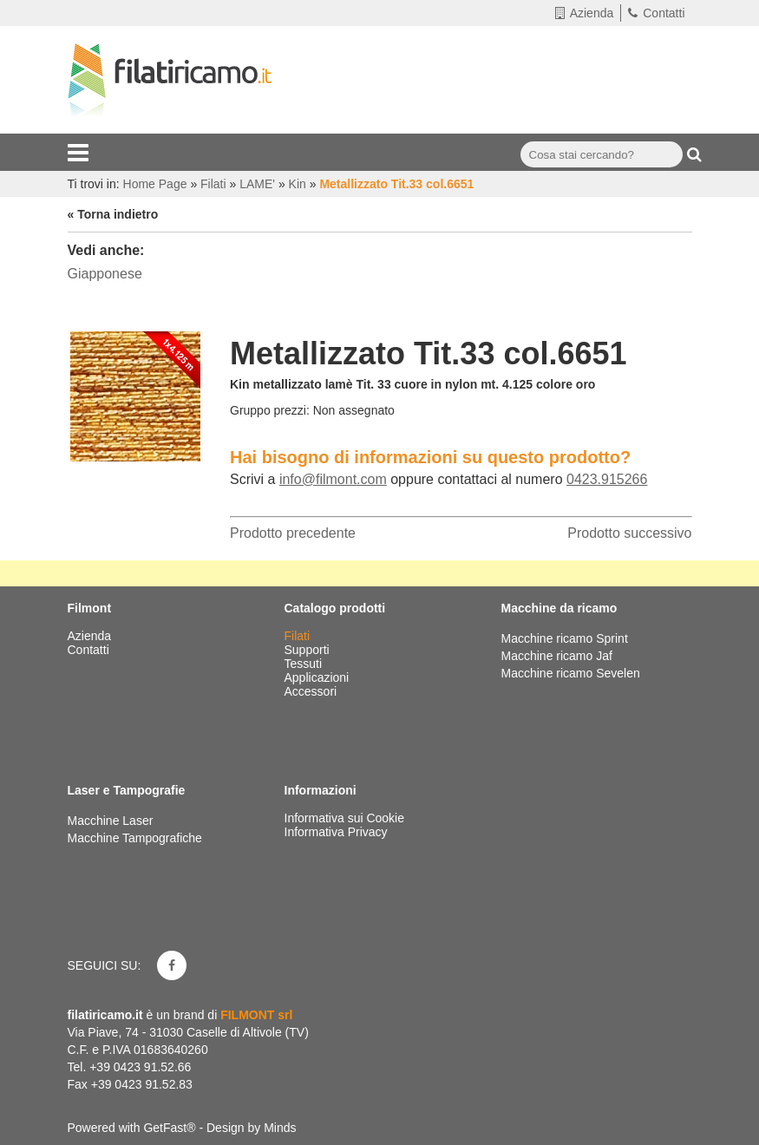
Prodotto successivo (629, 533)
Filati (299, 636)
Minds (280, 1128)
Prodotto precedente (293, 533)
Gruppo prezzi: (270, 410)
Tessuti (305, 664)
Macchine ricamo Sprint (564, 638)
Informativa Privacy (336, 832)
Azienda (584, 13)
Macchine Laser (111, 821)
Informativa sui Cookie (345, 818)
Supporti (309, 650)
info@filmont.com (333, 479)
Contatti (656, 13)
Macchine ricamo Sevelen (570, 673)
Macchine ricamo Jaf (556, 656)
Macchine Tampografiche (135, 838)
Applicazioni (319, 677)
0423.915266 (606, 479)
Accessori (313, 691)
